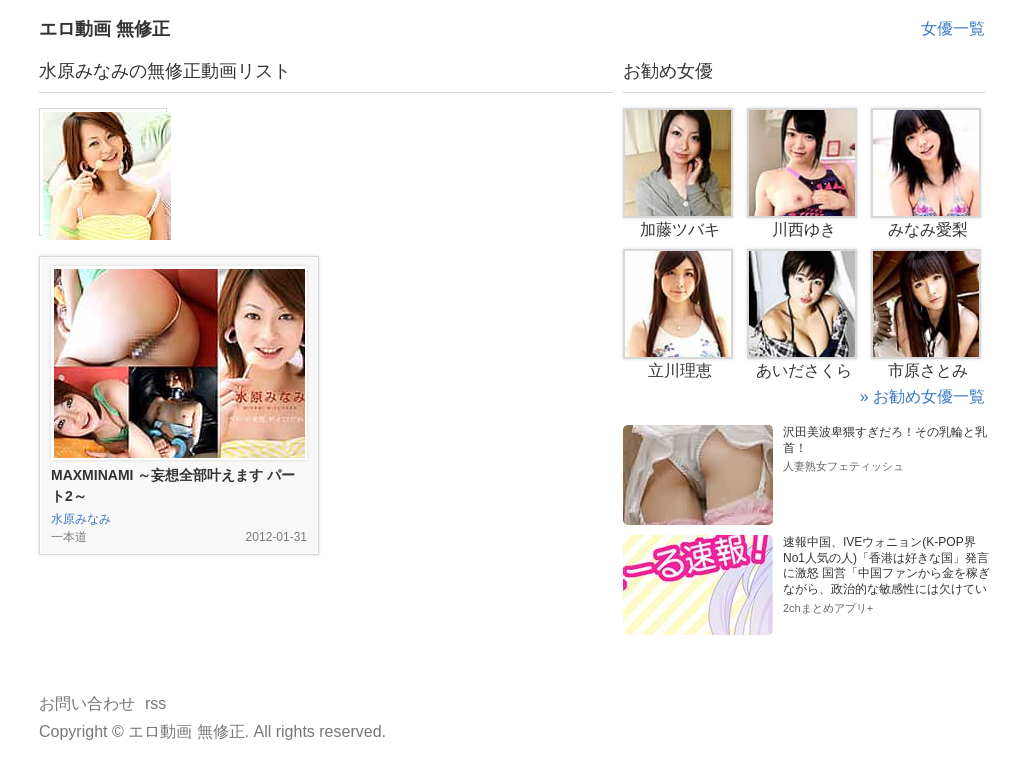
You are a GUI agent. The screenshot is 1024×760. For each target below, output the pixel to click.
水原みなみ (81, 519)
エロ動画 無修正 (104, 29)
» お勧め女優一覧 (922, 396)
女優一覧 (953, 28)
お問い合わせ (87, 703)
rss (155, 703)
